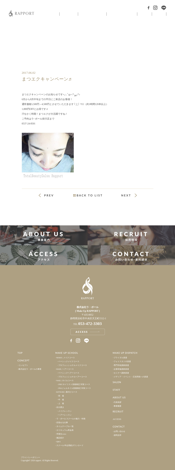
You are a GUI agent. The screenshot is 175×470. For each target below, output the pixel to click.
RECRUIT (118, 411)
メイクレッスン (65, 411)
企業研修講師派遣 (121, 369)
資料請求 (117, 435)
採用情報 (131, 235)
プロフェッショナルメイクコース (72, 365)
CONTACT (119, 426)
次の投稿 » (129, 195)
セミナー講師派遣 (121, 373)
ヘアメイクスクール (92, 14)
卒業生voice (61, 434)
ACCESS (117, 419)
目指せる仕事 (62, 422)
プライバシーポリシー (30, 457)
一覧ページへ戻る (87, 195)
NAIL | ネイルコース (65, 380)
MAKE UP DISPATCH (125, 353)
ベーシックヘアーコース (68, 373)
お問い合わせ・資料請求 (131, 255)
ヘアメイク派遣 (121, 14)
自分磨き (60, 407)
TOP (20, 353)
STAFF (116, 389)
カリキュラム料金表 (65, 430)
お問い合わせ (119, 431)
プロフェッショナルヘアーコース (72, 377)
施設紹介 (60, 438)
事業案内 (44, 235)
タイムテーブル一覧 (65, 426)
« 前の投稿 (49, 196)
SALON (117, 382)
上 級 (61, 403)
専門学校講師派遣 (121, 365)
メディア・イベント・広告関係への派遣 (131, 377)
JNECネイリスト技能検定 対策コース (74, 384)
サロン (144, 14)
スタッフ (159, 14)
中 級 (61, 400)
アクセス (44, 255)
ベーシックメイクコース (68, 361)
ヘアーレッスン (65, 415)
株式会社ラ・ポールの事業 (30, 369)
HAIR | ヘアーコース (65, 369)
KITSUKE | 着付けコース (66, 392)
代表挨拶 (117, 402)
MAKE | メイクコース (65, 358)
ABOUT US (119, 397)
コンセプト (68, 14)
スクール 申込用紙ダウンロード (70, 445)
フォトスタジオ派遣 (122, 361)
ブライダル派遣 (120, 358)
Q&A (58, 442)
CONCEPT (23, 360)
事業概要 (117, 406)
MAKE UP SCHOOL (66, 353)
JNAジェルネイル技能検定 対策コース (74, 388)
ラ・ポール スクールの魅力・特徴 (71, 419)
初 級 (61, 396)
